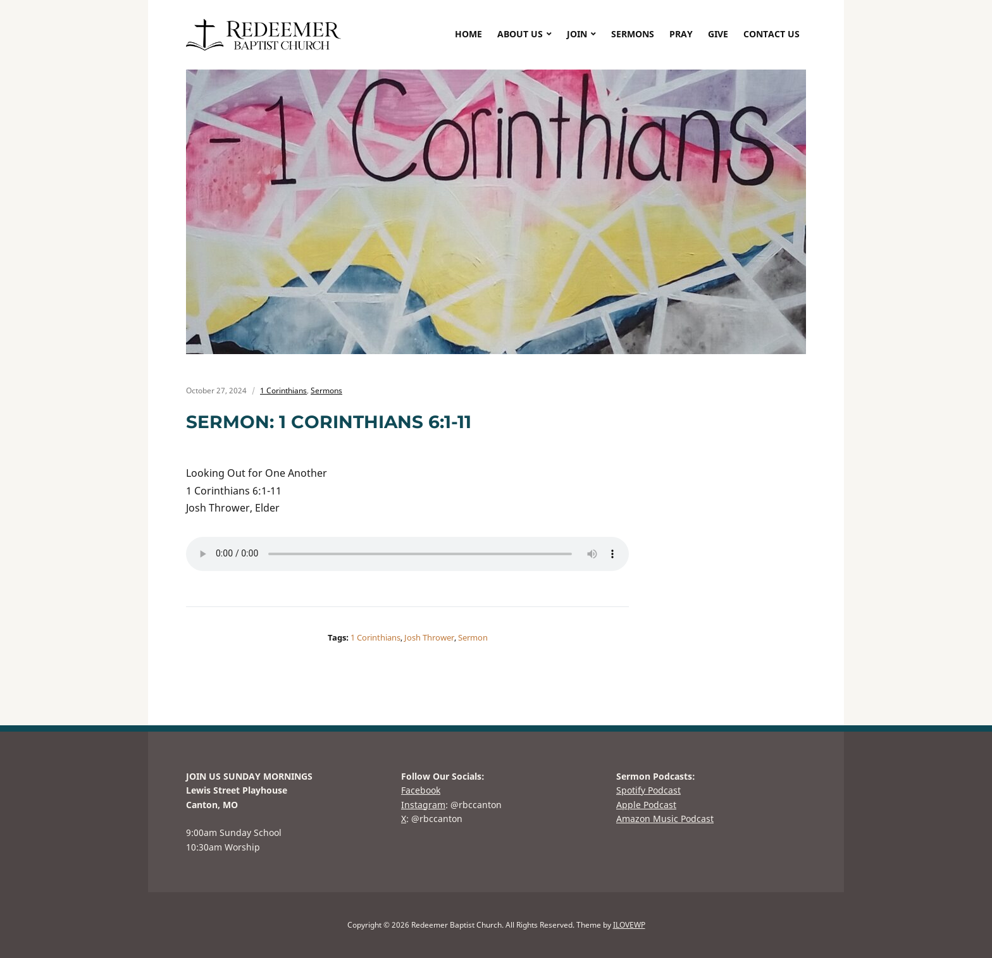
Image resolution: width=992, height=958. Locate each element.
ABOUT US (520, 34)
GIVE (718, 34)
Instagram (423, 805)
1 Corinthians (283, 390)
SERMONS (632, 34)
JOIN (577, 34)
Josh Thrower (429, 637)
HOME (468, 34)
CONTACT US (771, 34)
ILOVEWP (629, 924)
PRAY (681, 34)
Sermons (326, 390)
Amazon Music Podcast (665, 819)
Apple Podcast (646, 805)
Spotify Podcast (648, 790)
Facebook (420, 790)
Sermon (473, 637)
